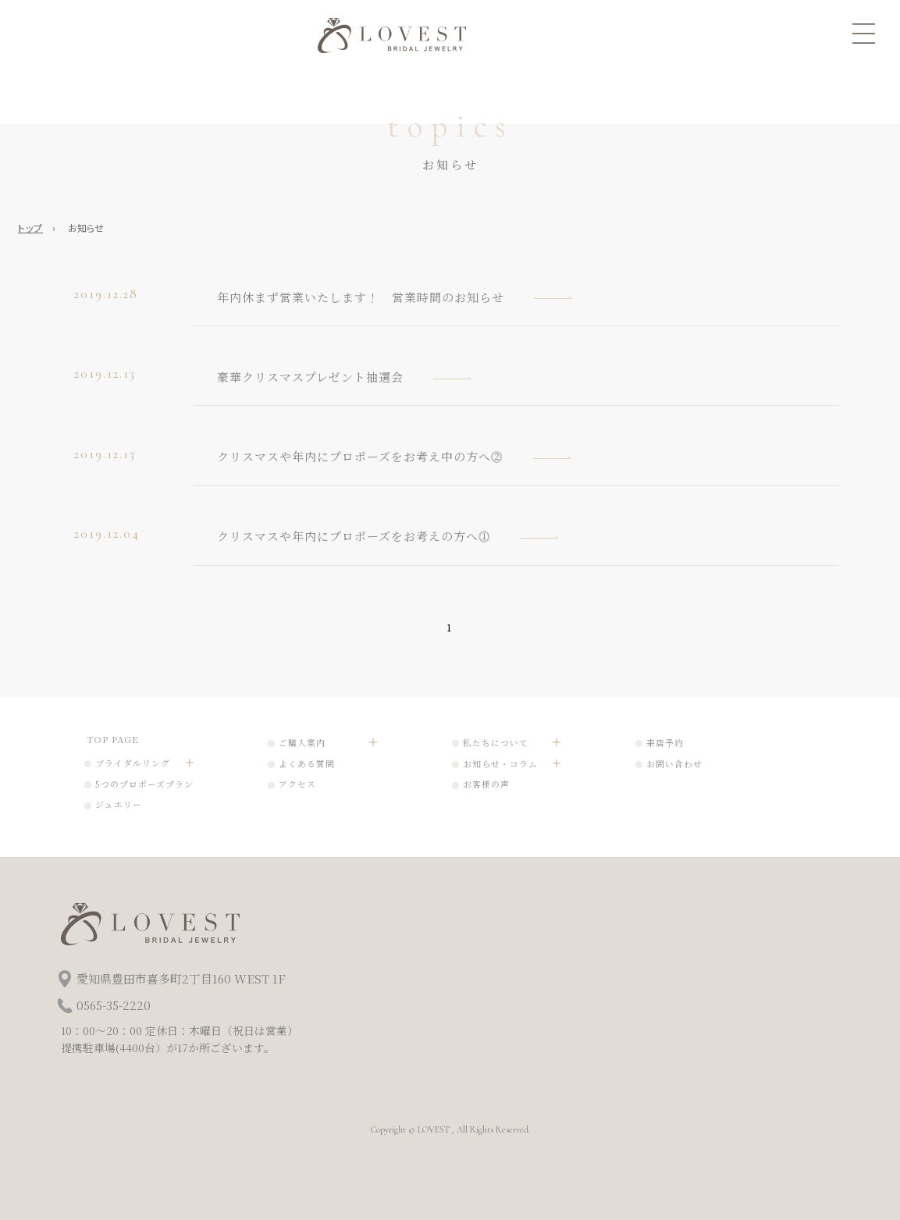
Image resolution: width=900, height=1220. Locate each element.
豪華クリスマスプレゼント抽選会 (310, 376)
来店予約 (665, 743)
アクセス (297, 784)
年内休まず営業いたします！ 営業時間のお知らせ (360, 297)
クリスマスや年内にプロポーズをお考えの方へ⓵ (354, 536)
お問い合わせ (674, 764)
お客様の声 (486, 784)
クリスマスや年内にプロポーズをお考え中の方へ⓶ (360, 456)
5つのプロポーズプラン (144, 784)
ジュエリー (118, 804)
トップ (30, 227)
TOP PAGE (113, 738)
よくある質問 (307, 764)
